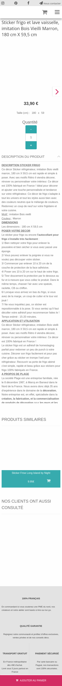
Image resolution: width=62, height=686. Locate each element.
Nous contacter (50, 3)
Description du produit (23, 156)
